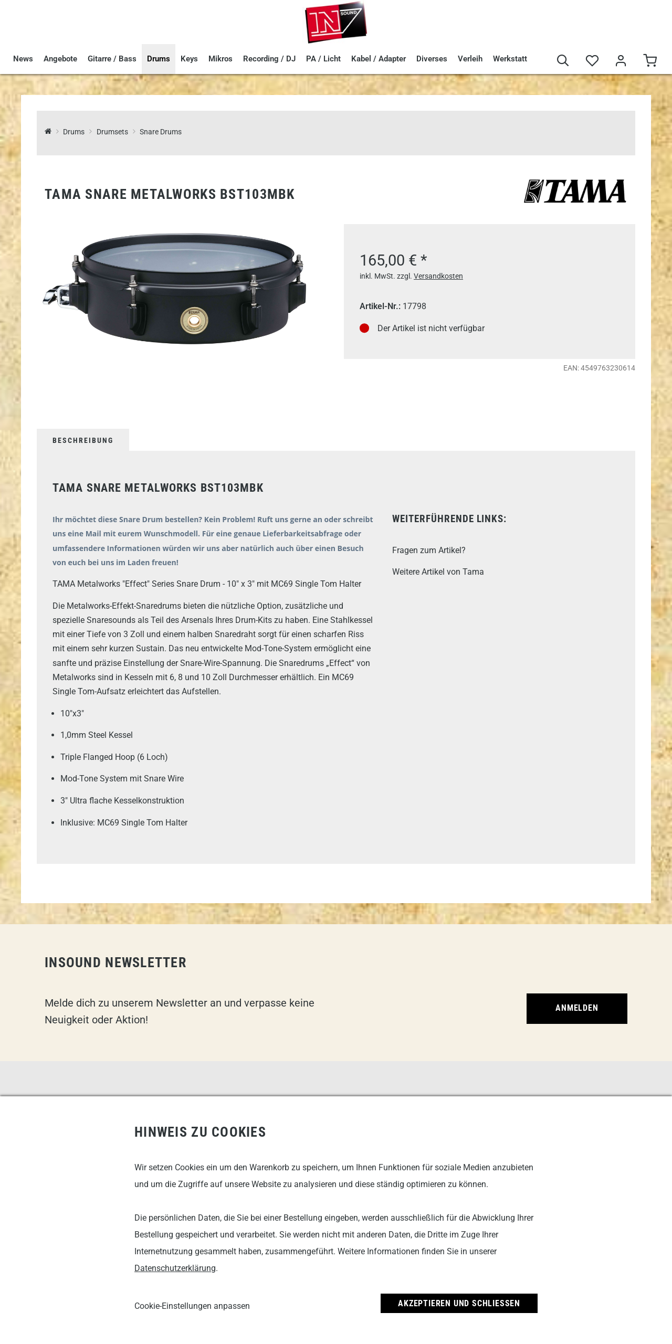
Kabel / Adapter (378, 59)
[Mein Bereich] (620, 61)
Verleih (470, 59)
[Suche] (563, 61)
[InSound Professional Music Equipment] (48, 132)
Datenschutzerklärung (175, 1268)
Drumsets (112, 132)
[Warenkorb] (649, 61)
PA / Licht (323, 59)
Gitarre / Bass (112, 59)
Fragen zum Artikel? (429, 550)
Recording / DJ (269, 59)
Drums (158, 59)
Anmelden (576, 1008)
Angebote (60, 59)
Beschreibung (82, 440)
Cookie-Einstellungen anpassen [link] (192, 1306)
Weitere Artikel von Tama (438, 572)
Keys (189, 59)
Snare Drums (161, 132)
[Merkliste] (592, 61)
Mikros (220, 59)
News (23, 59)
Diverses (431, 59)
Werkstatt (510, 59)
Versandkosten (438, 276)
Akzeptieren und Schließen (459, 1303)
